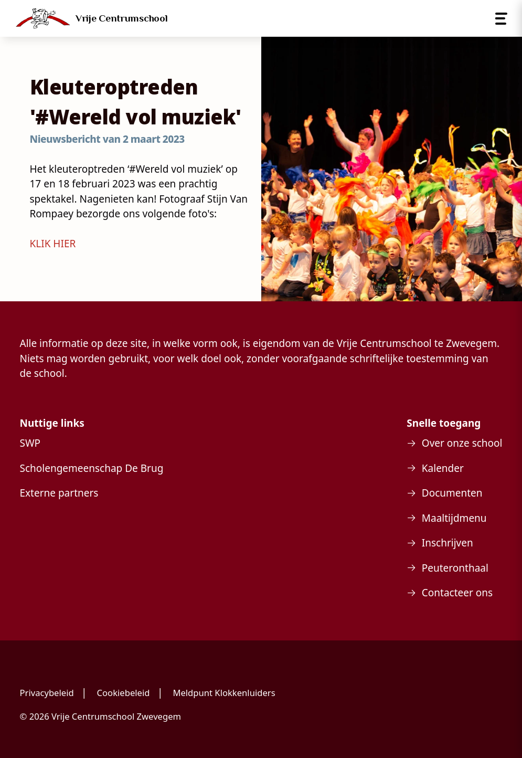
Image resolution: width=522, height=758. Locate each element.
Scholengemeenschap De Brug (92, 468)
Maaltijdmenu (454, 518)
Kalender (443, 468)
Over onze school (462, 443)
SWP (30, 443)
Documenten (452, 493)
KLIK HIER (53, 243)
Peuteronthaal (455, 568)
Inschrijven (447, 543)
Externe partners (59, 493)
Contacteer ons (457, 592)
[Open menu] (501, 19)
